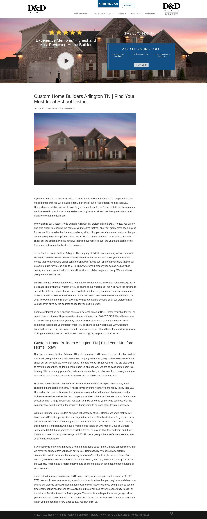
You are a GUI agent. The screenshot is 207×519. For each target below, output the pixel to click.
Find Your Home (68, 13)
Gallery (109, 13)
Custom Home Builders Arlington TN (60, 107)
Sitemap (83, 513)
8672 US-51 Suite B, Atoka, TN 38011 (128, 513)
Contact (116, 4)
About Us (122, 13)
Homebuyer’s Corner (90, 13)
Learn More (141, 64)
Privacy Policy (98, 513)
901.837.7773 (98, 3)
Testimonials (138, 13)
